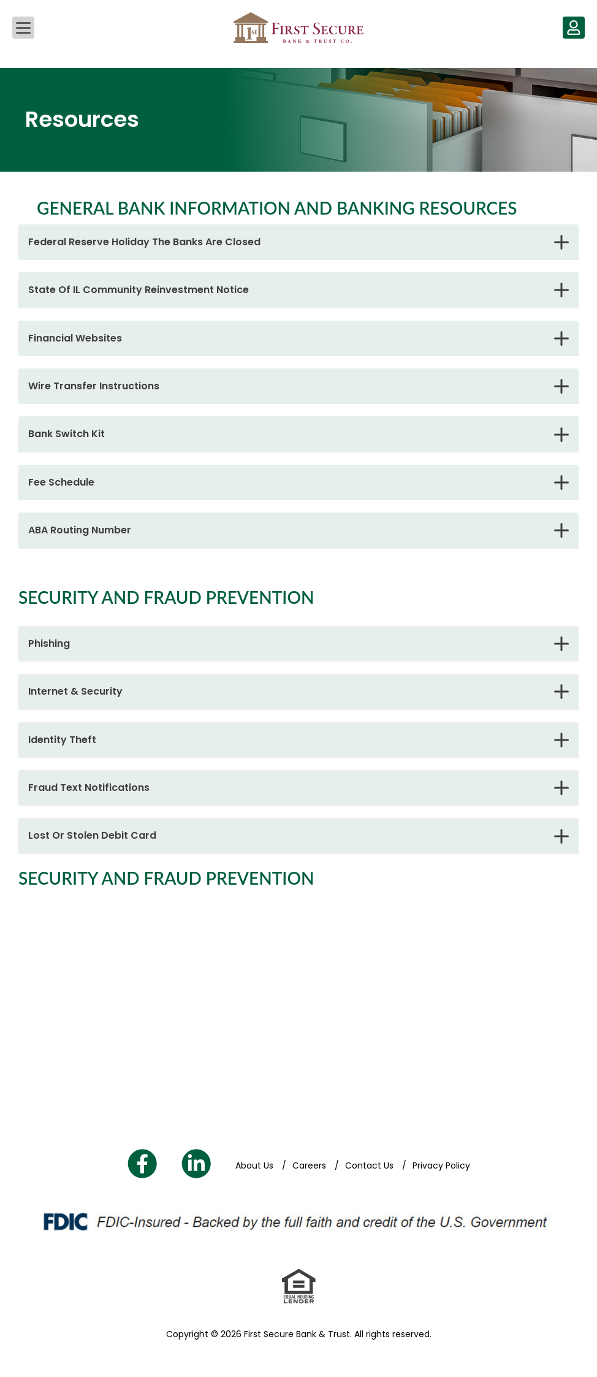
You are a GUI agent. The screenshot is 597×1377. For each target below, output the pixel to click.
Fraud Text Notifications (89, 787)
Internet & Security (75, 691)
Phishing (49, 643)
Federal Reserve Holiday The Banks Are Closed (144, 242)
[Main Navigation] (23, 28)
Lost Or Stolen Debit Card (92, 835)
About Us (255, 1165)
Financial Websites (75, 338)
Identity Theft (62, 740)
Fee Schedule (61, 482)
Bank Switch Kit (66, 434)
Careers (310, 1165)
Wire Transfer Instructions (93, 386)
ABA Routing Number (79, 530)
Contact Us (370, 1165)
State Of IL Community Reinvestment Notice (138, 290)
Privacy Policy (441, 1165)
